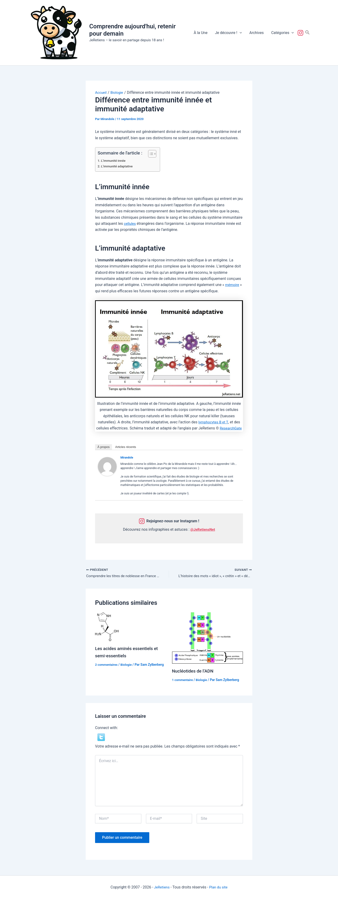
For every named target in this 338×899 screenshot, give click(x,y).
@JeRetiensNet (203, 529)
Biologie (128, 665)
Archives (256, 32)
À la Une (200, 32)
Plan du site (219, 887)
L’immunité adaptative (118, 166)
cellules (130, 223)
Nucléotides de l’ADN (194, 671)
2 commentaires (107, 665)
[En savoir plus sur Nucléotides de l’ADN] (207, 638)
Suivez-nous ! (301, 32)
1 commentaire (183, 680)
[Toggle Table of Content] (150, 154)
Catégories (282, 32)
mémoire (232, 284)
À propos (103, 447)
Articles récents (125, 447)
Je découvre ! (228, 32)
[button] (239, 32)
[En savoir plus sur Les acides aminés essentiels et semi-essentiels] (107, 627)
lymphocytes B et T (213, 422)
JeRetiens (161, 887)
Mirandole (126, 457)
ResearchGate (230, 428)
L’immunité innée (114, 161)
